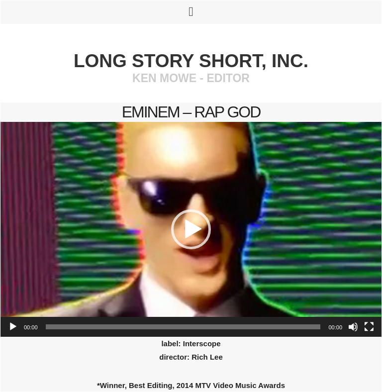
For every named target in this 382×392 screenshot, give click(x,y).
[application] (191, 229)
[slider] (183, 326)
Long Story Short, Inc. (191, 61)
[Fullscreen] (369, 327)
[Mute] (353, 327)
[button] (191, 229)
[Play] (13, 327)
